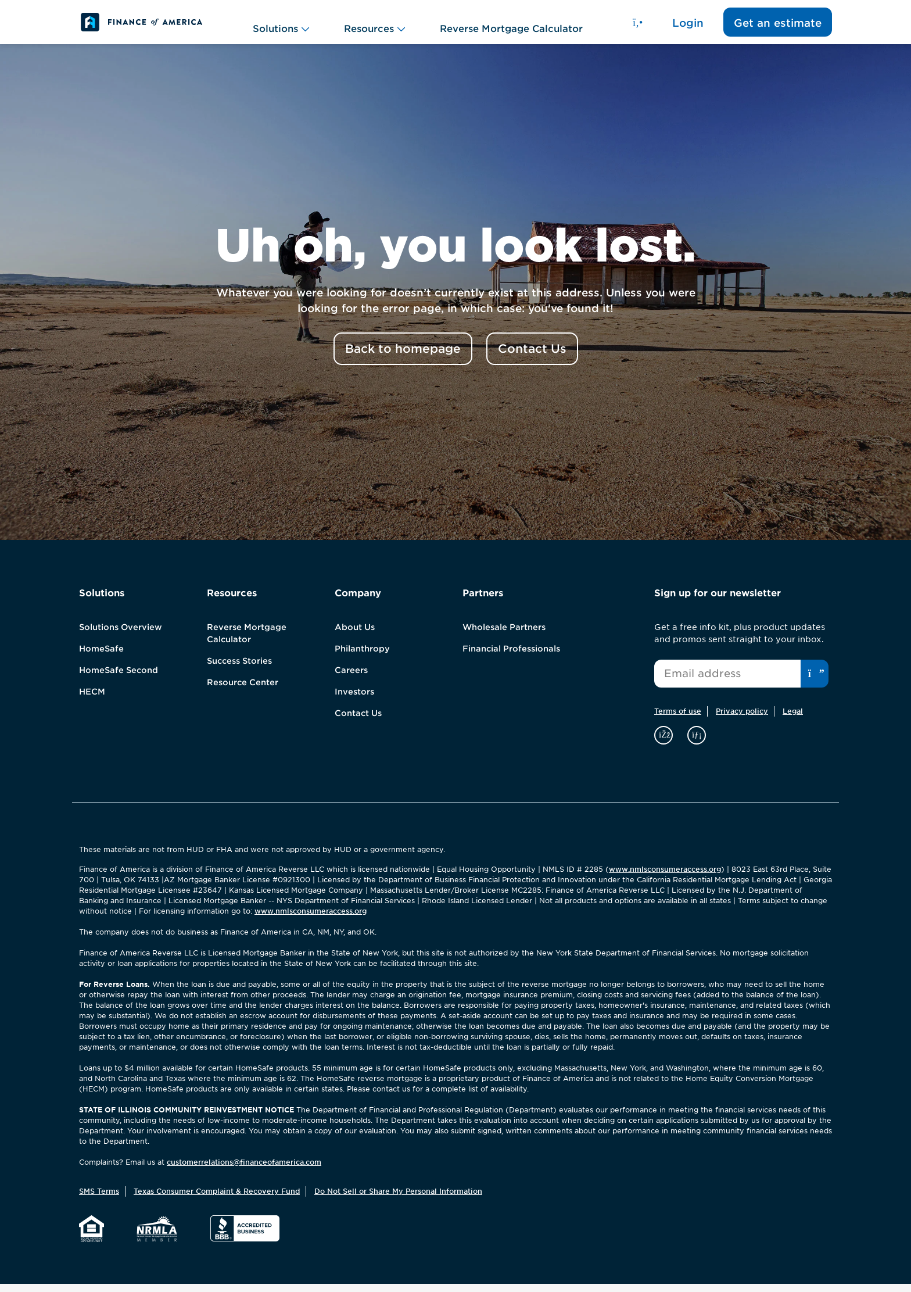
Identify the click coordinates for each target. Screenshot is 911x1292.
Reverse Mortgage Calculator (511, 25)
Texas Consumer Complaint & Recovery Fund (217, 1199)
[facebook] (665, 742)
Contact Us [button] (532, 357)
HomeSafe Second (118, 678)
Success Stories (239, 669)
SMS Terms (99, 1199)
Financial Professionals (511, 656)
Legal (793, 719)
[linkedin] (696, 742)
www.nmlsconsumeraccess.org (665, 877)
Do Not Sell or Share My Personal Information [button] (398, 1199)
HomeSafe (101, 656)
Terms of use (677, 719)
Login (688, 26)
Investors (354, 699)
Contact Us (358, 721)
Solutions (281, 26)
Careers (351, 678)
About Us (355, 635)
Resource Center (242, 690)
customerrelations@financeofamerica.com (244, 1170)
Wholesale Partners (504, 635)
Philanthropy (362, 656)
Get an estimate (778, 26)
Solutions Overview (120, 635)
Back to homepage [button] (403, 357)
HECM (92, 699)
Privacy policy (742, 719)
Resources (374, 26)
